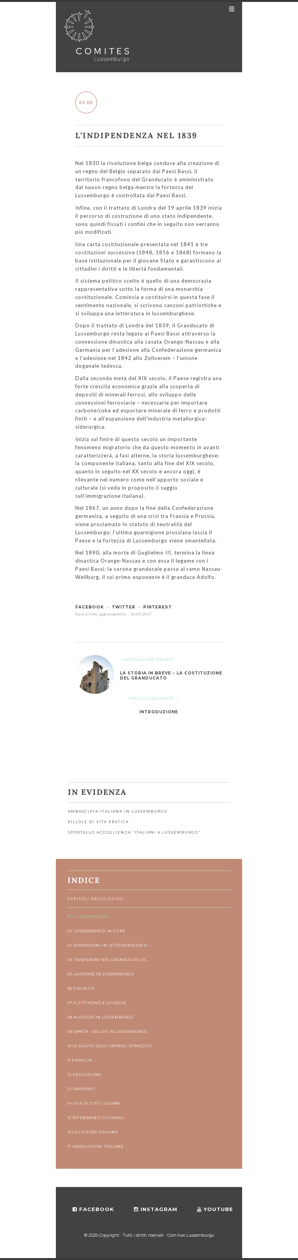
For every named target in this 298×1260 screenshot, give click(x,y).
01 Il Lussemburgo (88, 916)
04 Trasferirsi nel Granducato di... (108, 960)
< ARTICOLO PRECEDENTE (147, 659)
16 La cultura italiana (93, 1132)
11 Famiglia (80, 1060)
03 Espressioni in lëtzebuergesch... (109, 945)
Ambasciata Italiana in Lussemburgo (118, 811)
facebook (89, 607)
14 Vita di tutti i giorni (94, 1103)
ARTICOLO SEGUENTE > (153, 698)
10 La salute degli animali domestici (110, 1046)
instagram (155, 1209)
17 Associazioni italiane (95, 1146)
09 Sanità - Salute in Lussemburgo (107, 1031)
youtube (215, 1209)
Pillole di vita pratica (98, 822)
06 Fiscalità (81, 988)
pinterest (157, 607)
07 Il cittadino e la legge (97, 1003)
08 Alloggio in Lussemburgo (101, 1017)
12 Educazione (84, 1074)
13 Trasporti (81, 1089)
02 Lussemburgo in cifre (96, 931)
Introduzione (158, 711)
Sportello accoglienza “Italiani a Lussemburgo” (134, 832)
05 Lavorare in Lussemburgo (101, 974)
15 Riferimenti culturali (96, 1118)
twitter (123, 607)
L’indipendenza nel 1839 (136, 135)
